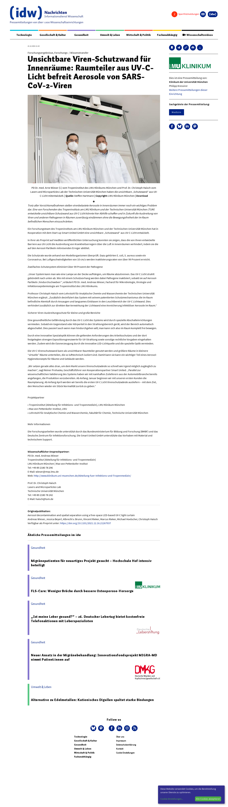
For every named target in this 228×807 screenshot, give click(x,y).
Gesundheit (81, 35)
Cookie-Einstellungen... (171, 798)
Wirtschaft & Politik (138, 35)
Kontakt (119, 748)
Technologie (24, 35)
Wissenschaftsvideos (197, 35)
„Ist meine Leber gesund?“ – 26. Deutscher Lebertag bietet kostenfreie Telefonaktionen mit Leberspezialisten (88, 619)
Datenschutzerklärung (126, 744)
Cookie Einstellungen (125, 752)
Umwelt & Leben (110, 35)
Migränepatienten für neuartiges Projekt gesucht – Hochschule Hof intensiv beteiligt (91, 563)
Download (142, 196)
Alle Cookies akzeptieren (208, 798)
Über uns (120, 736)
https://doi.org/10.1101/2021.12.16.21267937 (85, 523)
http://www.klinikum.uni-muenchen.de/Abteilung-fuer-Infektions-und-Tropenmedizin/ (82, 475)
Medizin (176, 112)
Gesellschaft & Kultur (53, 35)
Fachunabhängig (166, 35)
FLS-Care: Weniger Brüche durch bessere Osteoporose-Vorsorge (82, 591)
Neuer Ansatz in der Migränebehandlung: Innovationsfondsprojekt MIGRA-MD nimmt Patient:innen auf (94, 657)
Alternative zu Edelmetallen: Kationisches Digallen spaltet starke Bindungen (92, 699)
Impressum (121, 740)
